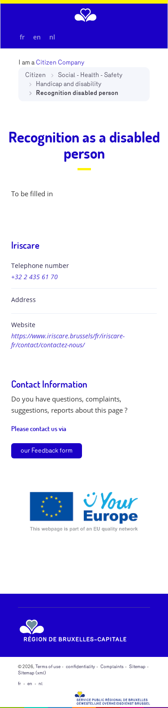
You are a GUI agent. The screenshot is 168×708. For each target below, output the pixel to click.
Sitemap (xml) (32, 673)
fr (22, 37)
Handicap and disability (68, 84)
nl (52, 37)
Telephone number (40, 265)
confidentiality (80, 666)
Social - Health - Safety (90, 75)
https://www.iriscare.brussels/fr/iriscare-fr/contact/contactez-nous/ (68, 340)
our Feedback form (47, 450)
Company (71, 62)
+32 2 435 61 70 (34, 276)
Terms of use (47, 666)
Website (23, 324)
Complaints (112, 666)
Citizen (35, 75)
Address (23, 299)
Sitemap (137, 666)
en (37, 37)
